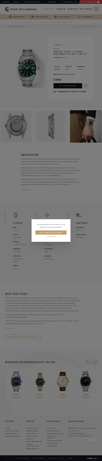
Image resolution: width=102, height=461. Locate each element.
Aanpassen (51, 237)
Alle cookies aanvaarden (51, 232)
